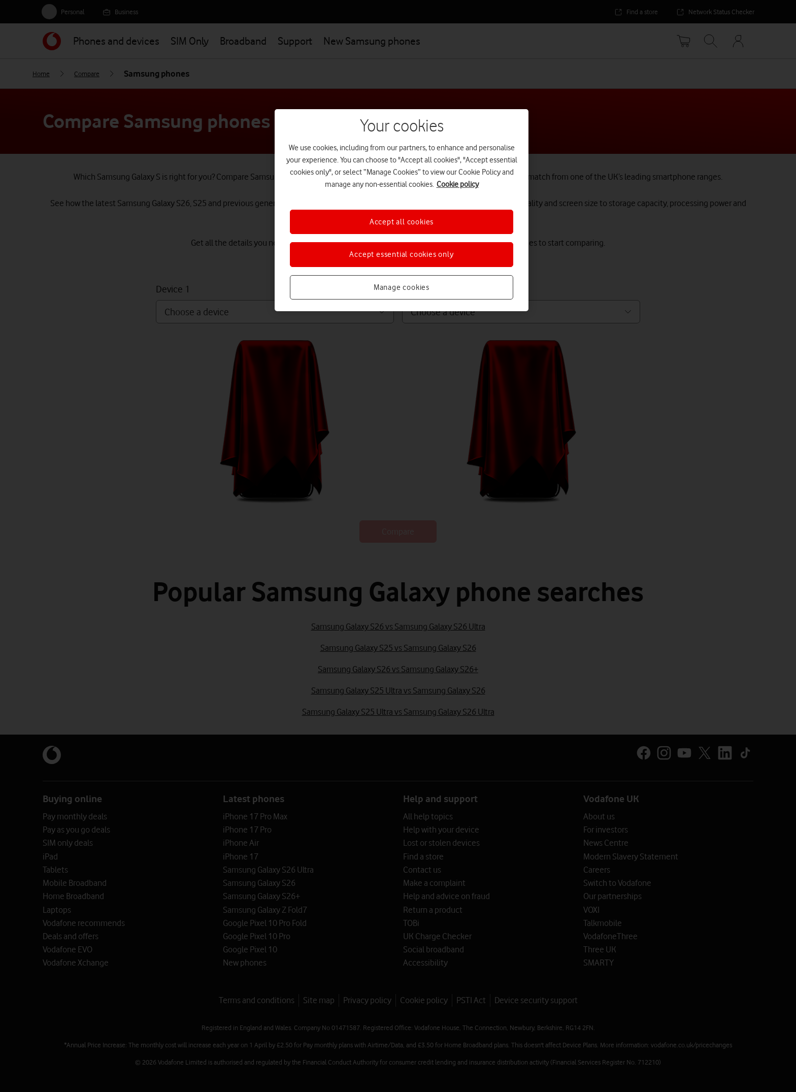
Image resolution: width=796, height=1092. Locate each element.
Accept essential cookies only (401, 254)
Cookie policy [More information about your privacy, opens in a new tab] (458, 184)
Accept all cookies (402, 221)
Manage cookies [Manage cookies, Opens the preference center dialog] (401, 287)
